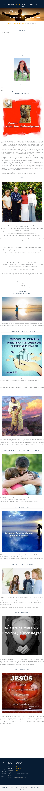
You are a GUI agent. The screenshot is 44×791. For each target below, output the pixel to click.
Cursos (22, 283)
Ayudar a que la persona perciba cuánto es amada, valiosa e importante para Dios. (23, 249)
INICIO (10, 23)
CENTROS (18, 4)
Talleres (23, 285)
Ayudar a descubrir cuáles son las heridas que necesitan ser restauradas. (23, 252)
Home (4, 4)
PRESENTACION (11, 4)
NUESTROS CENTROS (18, 23)
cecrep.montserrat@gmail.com (7, 88)
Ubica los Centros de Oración (18, 768)
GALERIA (31, 4)
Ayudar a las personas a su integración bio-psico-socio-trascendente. (23, 235)
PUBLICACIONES (38, 4)
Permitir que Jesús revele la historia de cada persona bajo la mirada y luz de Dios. (23, 250)
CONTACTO (23, 6)
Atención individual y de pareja (22, 286)
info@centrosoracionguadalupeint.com (17, 777)
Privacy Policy (39, 787)
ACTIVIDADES (24, 4)
